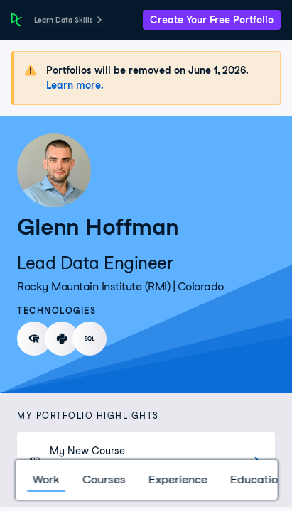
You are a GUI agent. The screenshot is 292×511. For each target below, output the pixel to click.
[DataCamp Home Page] (16, 20)
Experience (177, 479)
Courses (103, 479)
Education (256, 479)
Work (45, 479)
